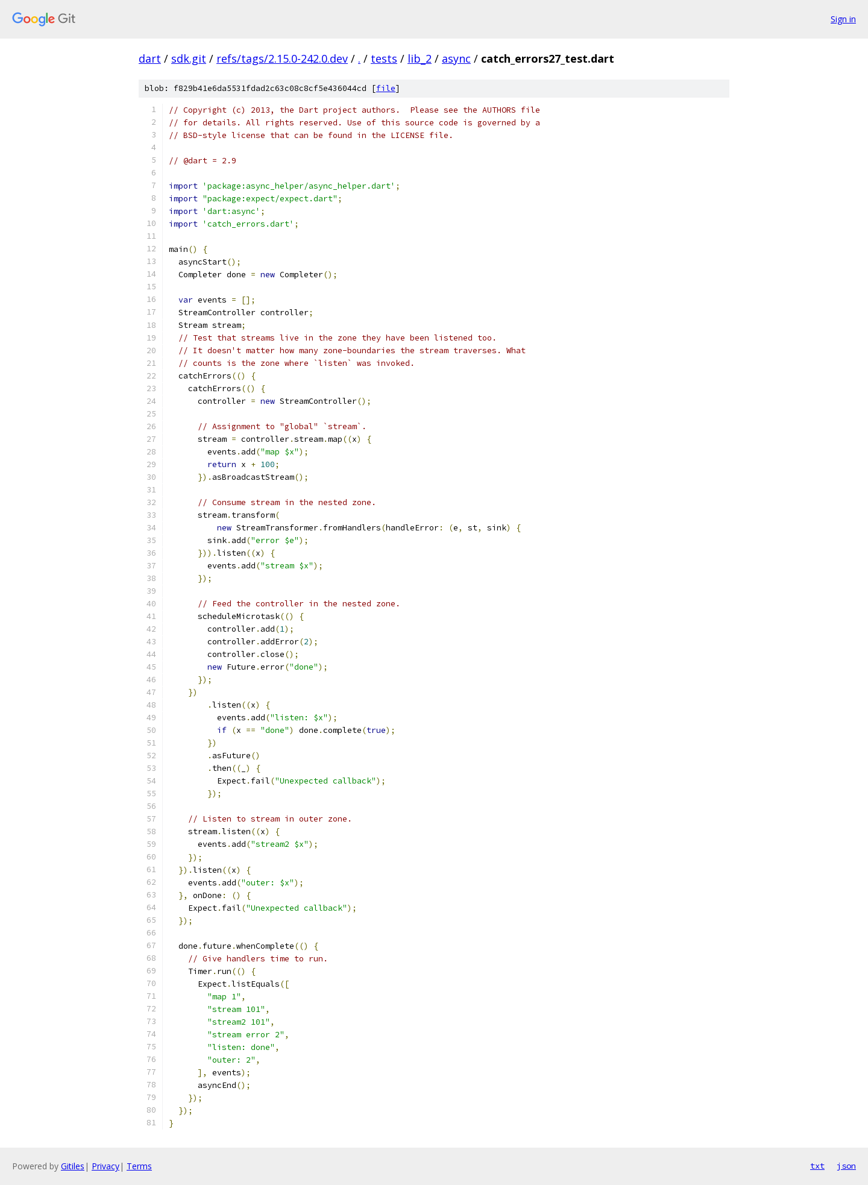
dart (150, 58)
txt (817, 1165)
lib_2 (419, 58)
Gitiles (72, 1166)
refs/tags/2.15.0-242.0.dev (282, 58)
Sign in (843, 19)
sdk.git (188, 58)
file (385, 88)
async (456, 58)
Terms (139, 1166)
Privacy (105, 1166)
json (846, 1165)
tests (384, 58)
